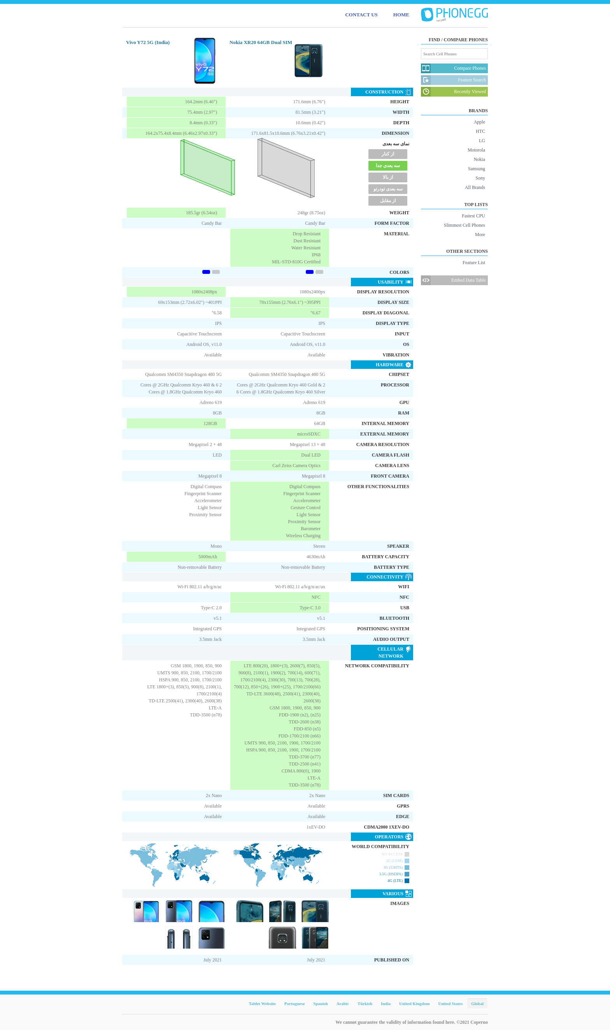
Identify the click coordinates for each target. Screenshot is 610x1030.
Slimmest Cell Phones (464, 225)
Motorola (476, 150)
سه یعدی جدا (388, 165)
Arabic (343, 1003)
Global (477, 1003)
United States (450, 1003)
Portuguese (294, 1003)
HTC (480, 131)
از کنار (388, 154)
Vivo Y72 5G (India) (148, 42)
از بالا (388, 177)
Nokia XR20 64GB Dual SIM (261, 42)
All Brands (475, 187)
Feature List (474, 262)
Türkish (365, 1003)
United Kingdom (414, 1003)
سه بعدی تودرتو (388, 189)
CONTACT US (361, 15)
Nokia (479, 159)
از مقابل (388, 200)
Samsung (476, 168)
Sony (480, 178)
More (480, 234)
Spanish (320, 1003)
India (386, 1003)
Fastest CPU (473, 216)
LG (482, 140)
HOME (401, 15)
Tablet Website (262, 1003)
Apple (479, 122)
